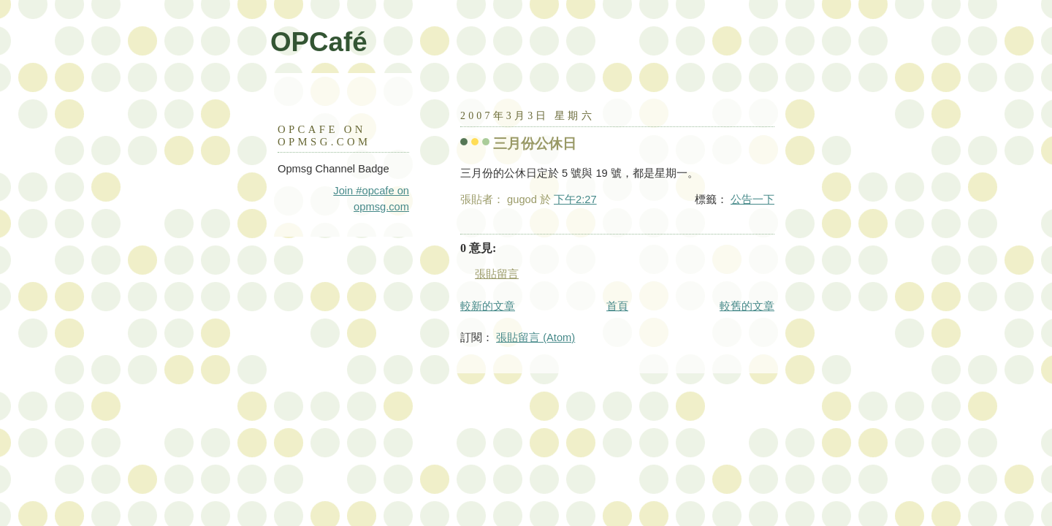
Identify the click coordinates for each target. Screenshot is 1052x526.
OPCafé (318, 42)
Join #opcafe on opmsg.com (371, 199)
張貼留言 (497, 274)
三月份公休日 (534, 143)
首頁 (617, 306)
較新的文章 (487, 306)
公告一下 (752, 199)
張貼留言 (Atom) (535, 337)
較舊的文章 (747, 306)
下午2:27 (575, 199)
